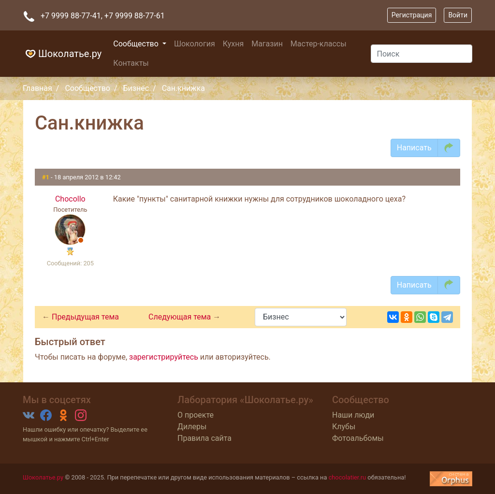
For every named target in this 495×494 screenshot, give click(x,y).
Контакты (130, 63)
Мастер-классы (319, 43)
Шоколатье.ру (62, 53)
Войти (457, 15)
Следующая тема (180, 316)
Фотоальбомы (358, 438)
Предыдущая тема (85, 316)
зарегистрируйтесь (163, 357)
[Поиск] (421, 53)
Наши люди (353, 415)
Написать (414, 147)
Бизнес (136, 88)
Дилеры (191, 426)
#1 (46, 177)
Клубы (343, 426)
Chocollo (70, 198)
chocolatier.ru (347, 477)
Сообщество (136, 43)
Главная (37, 88)
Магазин (267, 43)
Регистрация (412, 15)
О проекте (195, 415)
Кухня (233, 43)
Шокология (194, 43)
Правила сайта (204, 438)
